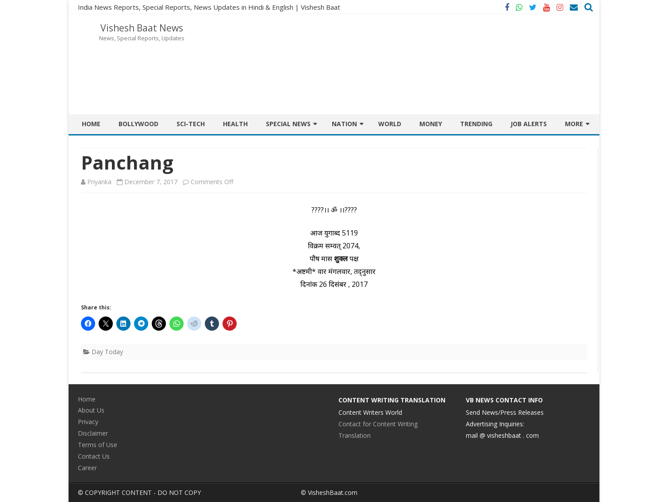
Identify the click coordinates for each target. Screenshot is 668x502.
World (389, 124)
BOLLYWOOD (138, 124)
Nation (344, 124)
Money (430, 124)
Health (235, 124)
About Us (91, 410)
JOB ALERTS (529, 124)
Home (91, 124)
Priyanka (99, 182)
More (574, 124)
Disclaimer (93, 433)
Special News (288, 124)
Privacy (88, 421)
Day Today (107, 352)
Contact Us (94, 456)
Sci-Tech (191, 124)
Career (87, 467)
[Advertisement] (429, 43)
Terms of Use (97, 444)
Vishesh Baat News (141, 28)
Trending (476, 124)
